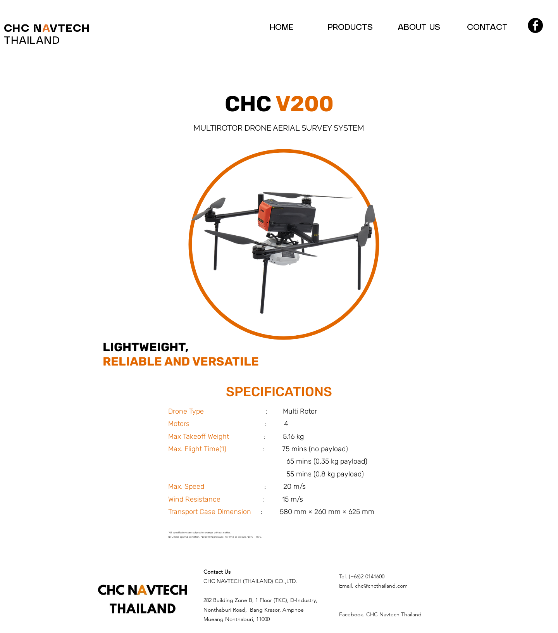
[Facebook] (535, 25)
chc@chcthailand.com (381, 585)
